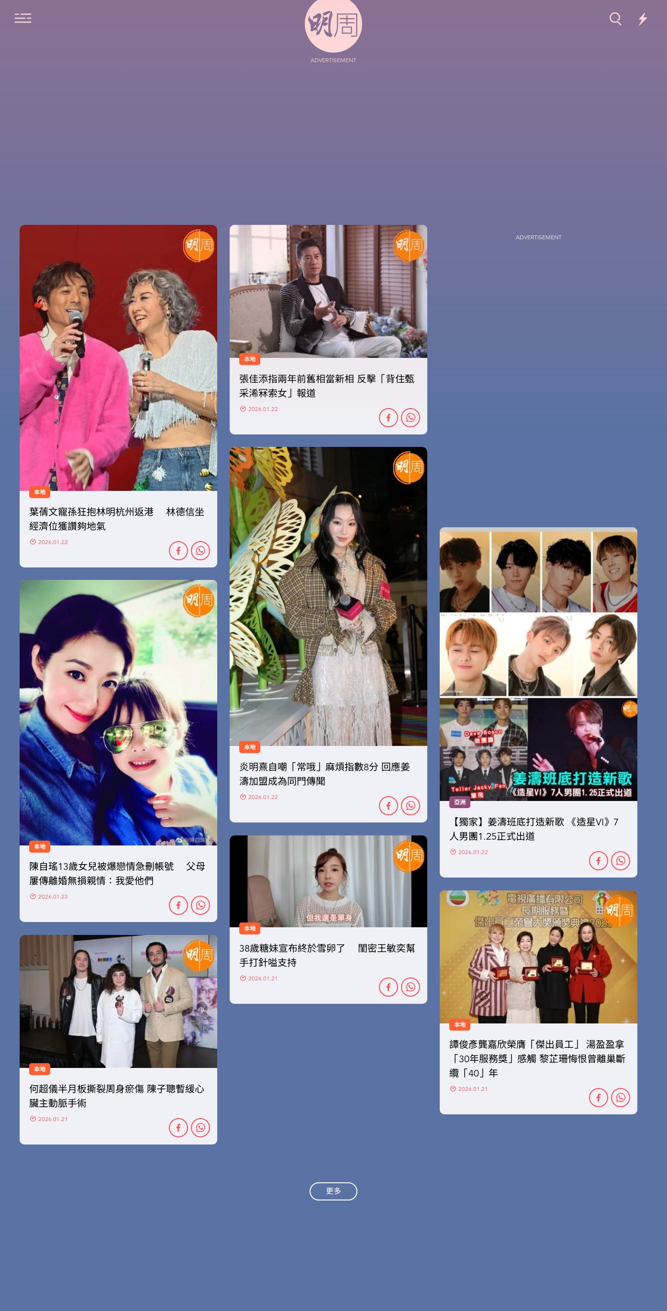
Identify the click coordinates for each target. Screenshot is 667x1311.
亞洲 (460, 802)
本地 (39, 847)
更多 (333, 1191)
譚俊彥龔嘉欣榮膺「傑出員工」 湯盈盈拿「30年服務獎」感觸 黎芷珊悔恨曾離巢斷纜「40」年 (537, 1059)
